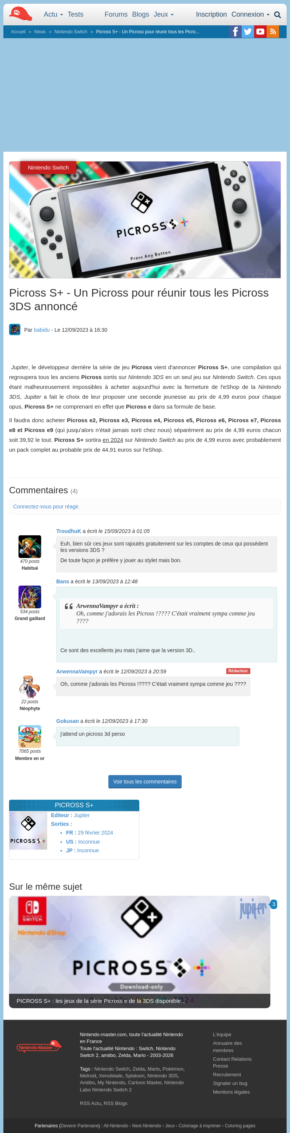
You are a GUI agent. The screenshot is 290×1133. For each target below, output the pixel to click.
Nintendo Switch (70, 31)
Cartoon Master (145, 1082)
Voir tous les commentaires (145, 782)
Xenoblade (110, 1076)
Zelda (139, 1069)
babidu (42, 330)
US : (71, 842)
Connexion (250, 14)
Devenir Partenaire (80, 1125)
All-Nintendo (115, 1125)
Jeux (164, 14)
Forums (116, 14)
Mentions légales (231, 1092)
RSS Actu (90, 1103)
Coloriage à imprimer (200, 1125)
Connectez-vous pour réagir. (46, 507)
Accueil (18, 31)
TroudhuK (68, 531)
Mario (154, 1069)
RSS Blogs (115, 1103)
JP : (71, 850)
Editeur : (61, 815)
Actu (53, 14)
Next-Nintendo (146, 1125)
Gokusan (67, 721)
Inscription (211, 14)
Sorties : (61, 824)
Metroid (88, 1076)
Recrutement (227, 1074)
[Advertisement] (145, 95)
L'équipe (222, 1034)
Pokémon (173, 1069)
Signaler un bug (230, 1083)
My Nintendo (111, 1082)
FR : (71, 833)
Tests (75, 14)
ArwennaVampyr (77, 671)
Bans (62, 581)
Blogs (140, 14)
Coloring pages (240, 1125)
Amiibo (87, 1082)
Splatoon (135, 1076)
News (40, 31)
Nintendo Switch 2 (112, 1090)
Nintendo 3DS (162, 1076)
